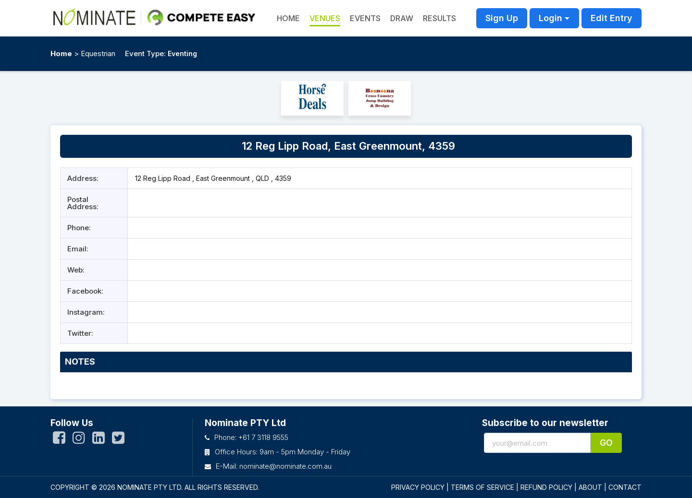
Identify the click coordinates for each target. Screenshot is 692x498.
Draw (401, 18)
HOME (288, 18)
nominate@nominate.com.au (285, 466)
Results (439, 18)
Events (365, 18)
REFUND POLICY (546, 487)
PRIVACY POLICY (418, 487)
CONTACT (625, 487)
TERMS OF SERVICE (482, 487)
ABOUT (590, 487)
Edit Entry (611, 18)
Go (606, 443)
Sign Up (501, 18)
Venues (324, 18)
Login (550, 18)
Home (61, 53)
